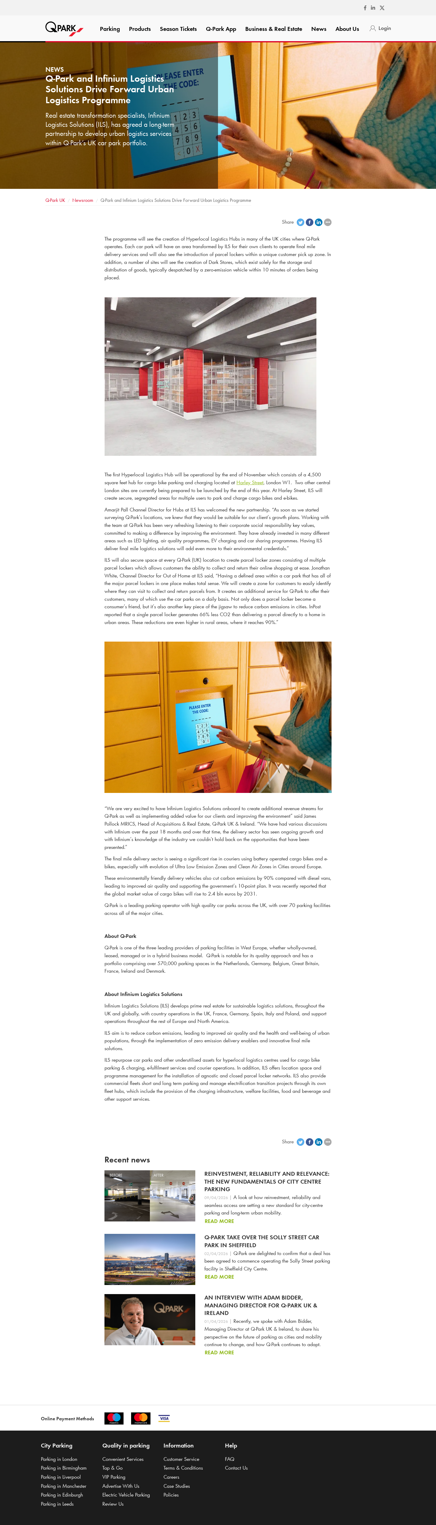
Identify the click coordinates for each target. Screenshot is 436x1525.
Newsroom (82, 200)
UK (55, 200)
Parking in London (59, 1459)
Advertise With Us (120, 1486)
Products (140, 28)
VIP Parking (113, 1477)
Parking (110, 28)
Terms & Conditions (183, 1467)
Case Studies (177, 1486)
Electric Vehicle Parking (126, 1494)
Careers (171, 1477)
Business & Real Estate (273, 28)
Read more (219, 1221)
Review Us (113, 1503)
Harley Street (249, 482)
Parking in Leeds (57, 1503)
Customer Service (181, 1459)
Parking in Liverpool (61, 1477)
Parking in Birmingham (64, 1467)
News (318, 28)
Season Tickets (178, 28)
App (221, 28)
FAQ (229, 1459)
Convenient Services (123, 1459)
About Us (347, 28)
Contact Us (236, 1467)
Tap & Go (112, 1467)
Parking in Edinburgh (62, 1494)
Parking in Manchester (63, 1486)
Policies (171, 1494)
